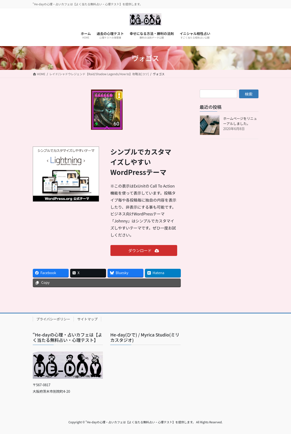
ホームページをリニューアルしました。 (240, 121)
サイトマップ (87, 319)
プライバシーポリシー (53, 319)
